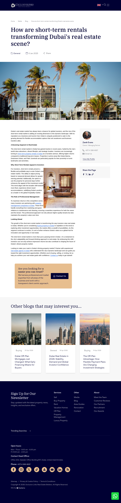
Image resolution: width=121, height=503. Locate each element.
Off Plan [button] (57, 411)
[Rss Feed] (67, 469)
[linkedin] (90, 174)
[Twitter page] (28, 469)
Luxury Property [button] (61, 421)
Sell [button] (55, 397)
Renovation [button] (79, 408)
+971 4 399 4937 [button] (90, 150)
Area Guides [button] (79, 404)
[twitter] (87, 174)
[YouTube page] (52, 469)
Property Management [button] (59, 416)
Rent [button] (56, 404)
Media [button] (20, 21)
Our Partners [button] (99, 404)
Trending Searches (19, 431)
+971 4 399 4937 (24, 464)
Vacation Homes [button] (61, 408)
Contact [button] (77, 411)
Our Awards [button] (99, 411)
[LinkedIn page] (59, 469)
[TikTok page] (36, 469)
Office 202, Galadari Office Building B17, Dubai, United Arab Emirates (37, 460)
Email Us (87, 154)
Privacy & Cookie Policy (29, 481)
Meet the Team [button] (100, 397)
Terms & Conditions (47, 481)
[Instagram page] (21, 469)
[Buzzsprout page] (44, 469)
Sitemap (14, 481)
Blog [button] (26, 21)
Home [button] (13, 21)
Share (47, 53)
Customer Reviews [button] (102, 401)
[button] (22, 5)
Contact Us (59, 276)
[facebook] (84, 174)
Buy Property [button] (59, 401)
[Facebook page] (13, 469)
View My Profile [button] (89, 159)
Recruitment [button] (99, 408)
